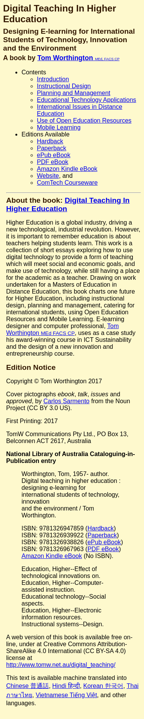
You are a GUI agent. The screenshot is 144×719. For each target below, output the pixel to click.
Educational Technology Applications (86, 100)
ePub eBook (53, 155)
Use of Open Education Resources (84, 120)
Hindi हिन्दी (66, 686)
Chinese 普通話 (27, 686)
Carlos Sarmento (66, 401)
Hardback (50, 141)
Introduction (53, 79)
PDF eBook (52, 162)
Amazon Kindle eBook (67, 169)
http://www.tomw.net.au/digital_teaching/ (61, 665)
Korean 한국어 (103, 686)
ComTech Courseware (67, 182)
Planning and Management (73, 93)
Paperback (51, 148)
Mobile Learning (59, 127)
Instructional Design (64, 86)
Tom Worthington (78, 58)
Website (48, 175)
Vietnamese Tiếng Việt (66, 695)
